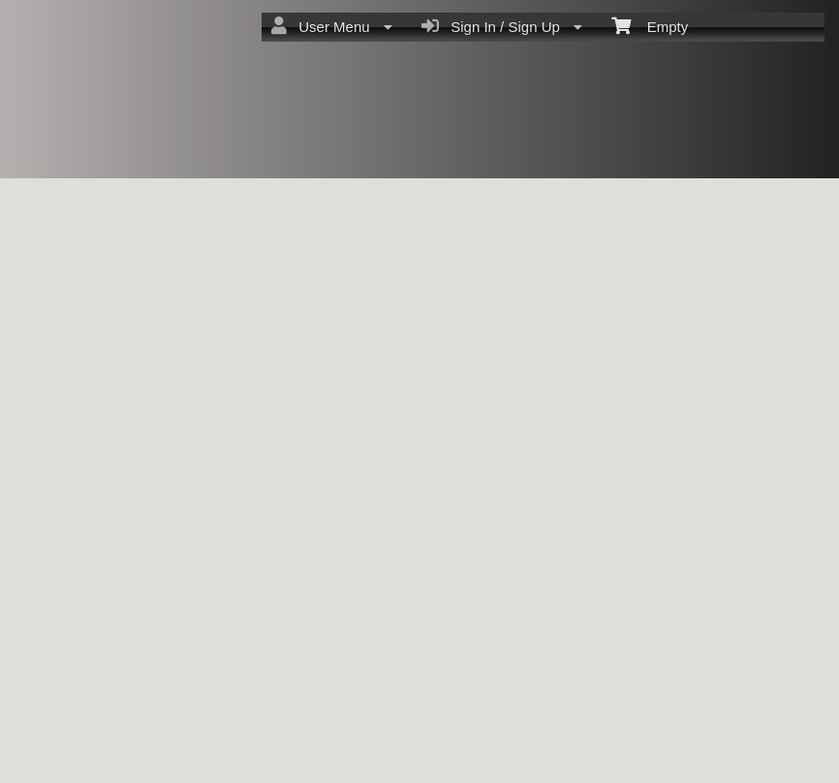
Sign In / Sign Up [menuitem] (501, 26)
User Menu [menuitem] (331, 26)
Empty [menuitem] (649, 25)
